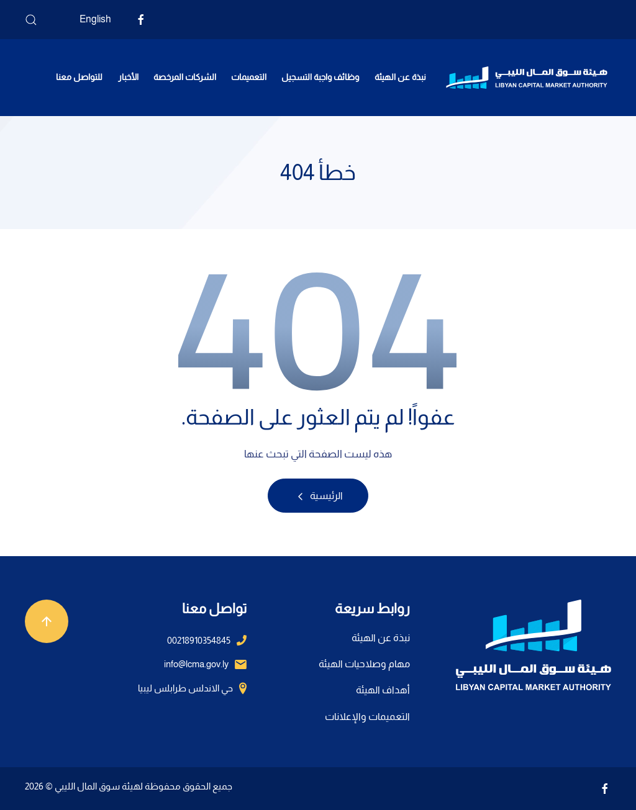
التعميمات (248, 77)
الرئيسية (318, 496)
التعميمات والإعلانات (367, 716)
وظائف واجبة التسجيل (320, 77)
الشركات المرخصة (184, 77)
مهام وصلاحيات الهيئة (364, 664)
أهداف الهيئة (383, 690)
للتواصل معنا (79, 77)
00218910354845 (198, 640)
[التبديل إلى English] (86, 19)
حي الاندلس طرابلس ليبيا (185, 688)
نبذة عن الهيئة (400, 77)
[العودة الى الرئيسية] (526, 77)
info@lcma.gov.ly (196, 664)
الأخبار (128, 77)
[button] (31, 20)
